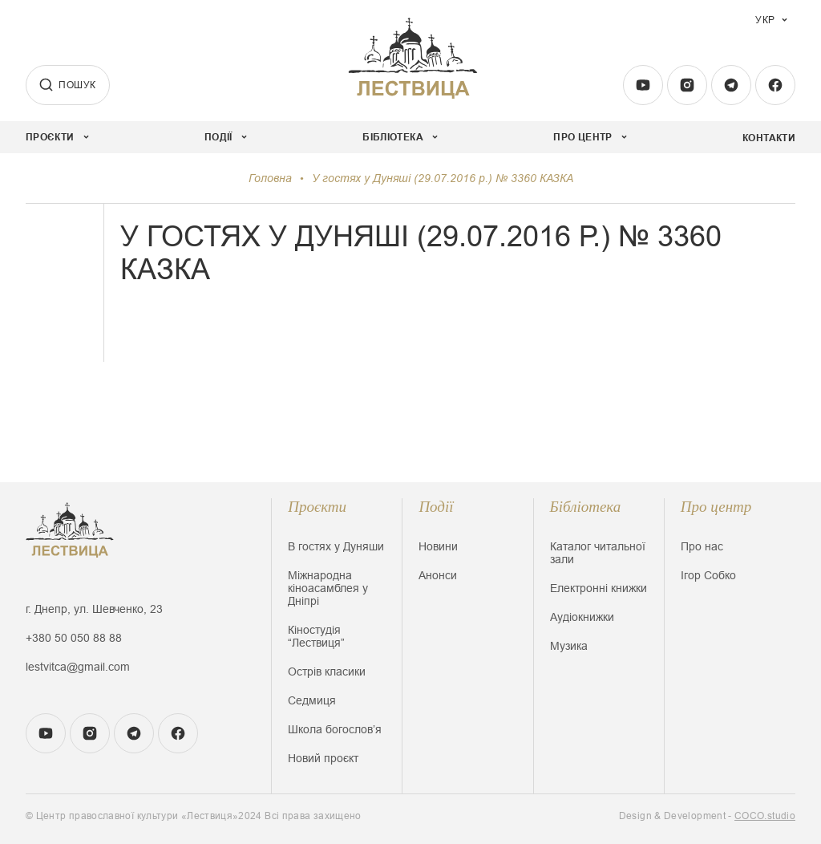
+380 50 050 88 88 (74, 637)
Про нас (702, 546)
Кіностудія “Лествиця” (316, 636)
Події (436, 506)
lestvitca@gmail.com (78, 666)
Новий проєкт (323, 758)
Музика (569, 645)
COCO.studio (764, 816)
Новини (438, 546)
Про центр (716, 506)
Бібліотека (585, 506)
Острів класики (327, 671)
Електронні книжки (598, 588)
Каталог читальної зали (597, 553)
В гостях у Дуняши (336, 546)
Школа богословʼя (335, 729)
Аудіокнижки (582, 617)
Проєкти (317, 506)
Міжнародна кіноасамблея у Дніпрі (328, 588)
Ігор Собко (708, 575)
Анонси (438, 575)
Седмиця (312, 700)
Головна (270, 178)
